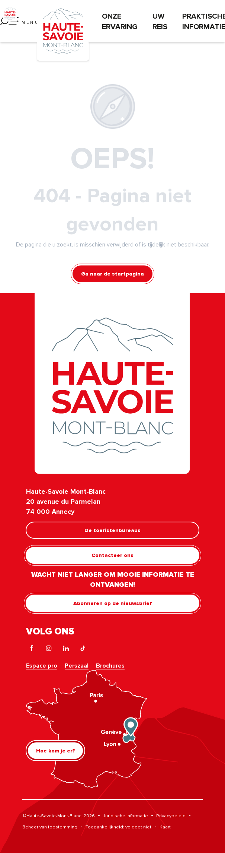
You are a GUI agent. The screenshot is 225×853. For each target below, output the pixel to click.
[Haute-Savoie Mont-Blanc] (10, 13)
